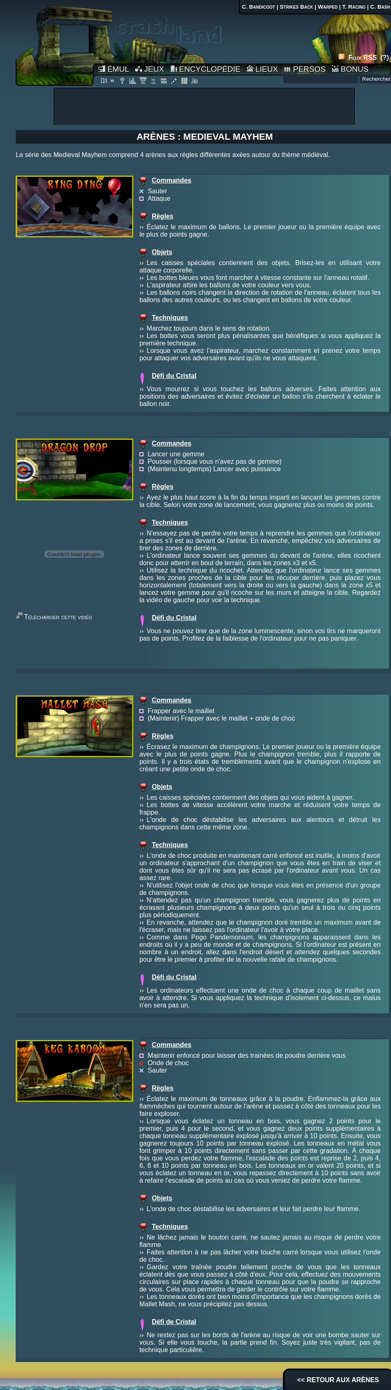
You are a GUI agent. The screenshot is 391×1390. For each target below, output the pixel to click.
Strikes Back (296, 7)
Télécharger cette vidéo (58, 616)
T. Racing (353, 7)
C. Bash (380, 7)
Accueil (54, 42)
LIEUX (262, 69)
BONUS (350, 69)
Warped (328, 7)
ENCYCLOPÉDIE (205, 69)
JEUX (149, 69)
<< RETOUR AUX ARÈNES (338, 1379)
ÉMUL (114, 69)
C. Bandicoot (258, 7)
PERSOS (304, 69)
